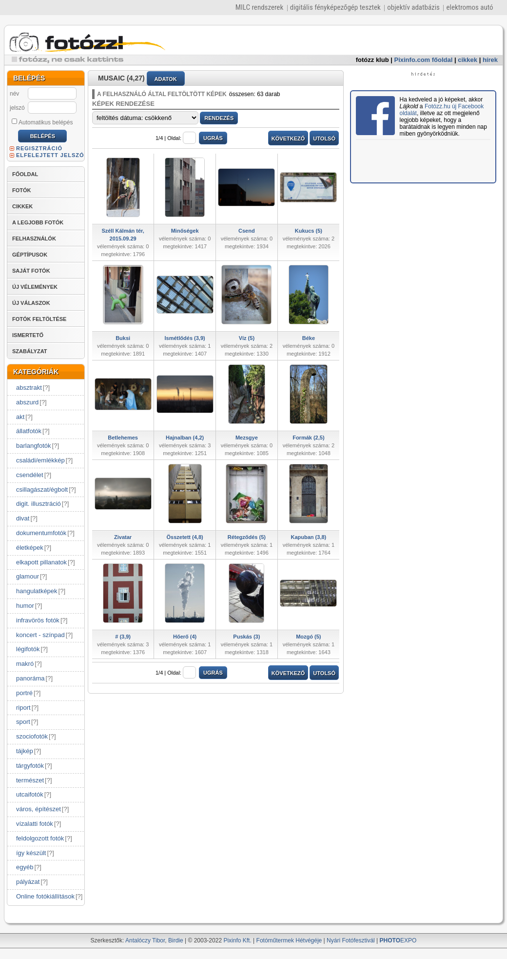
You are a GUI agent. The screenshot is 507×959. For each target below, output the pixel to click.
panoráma (30, 678)
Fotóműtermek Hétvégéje (289, 940)
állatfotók (28, 431)
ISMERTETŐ (27, 335)
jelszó (17, 107)
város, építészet (38, 809)
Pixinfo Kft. (237, 940)
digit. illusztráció (38, 503)
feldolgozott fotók (40, 838)
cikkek (467, 59)
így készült (31, 853)
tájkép (24, 751)
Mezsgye (246, 437)
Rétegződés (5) (247, 537)
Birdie (175, 940)
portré (24, 693)
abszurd (27, 402)
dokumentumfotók (41, 533)
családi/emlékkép (40, 460)
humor (25, 605)
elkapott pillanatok (41, 562)
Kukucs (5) (308, 231)
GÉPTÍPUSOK (29, 255)
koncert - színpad (40, 635)
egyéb (24, 867)
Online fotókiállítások (45, 896)
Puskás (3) (246, 636)
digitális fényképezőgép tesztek (335, 7)
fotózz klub (372, 59)
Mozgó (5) (308, 636)
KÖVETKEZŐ (288, 138)
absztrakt (29, 387)
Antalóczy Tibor (145, 940)
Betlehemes (123, 437)
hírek (490, 59)
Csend (246, 231)
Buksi (123, 338)
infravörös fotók (37, 620)
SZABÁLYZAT (29, 351)
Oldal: (181, 138)
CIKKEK (22, 206)
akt (20, 416)
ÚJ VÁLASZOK (31, 303)
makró (25, 663)
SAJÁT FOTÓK (31, 271)
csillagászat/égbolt (42, 489)
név (14, 93)
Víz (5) (246, 338)
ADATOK (166, 79)
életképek (29, 547)
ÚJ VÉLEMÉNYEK (35, 287)
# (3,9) (123, 636)
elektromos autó (469, 7)
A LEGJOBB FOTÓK (37, 222)
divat (22, 518)
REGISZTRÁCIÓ (39, 148)
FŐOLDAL (25, 174)
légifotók (27, 649)
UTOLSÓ (324, 138)
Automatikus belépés (42, 122)
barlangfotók (33, 445)
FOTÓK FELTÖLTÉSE (39, 319)
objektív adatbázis (413, 7)
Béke (308, 338)
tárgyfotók (30, 765)
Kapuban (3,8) (309, 537)
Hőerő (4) (184, 636)
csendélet (29, 475)
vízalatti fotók (34, 823)
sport (23, 721)
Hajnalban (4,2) (185, 437)
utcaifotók (29, 794)
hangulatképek (37, 591)
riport (23, 707)
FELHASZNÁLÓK (34, 238)
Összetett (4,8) (185, 537)
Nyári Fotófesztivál (351, 940)
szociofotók (32, 736)
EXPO (398, 940)
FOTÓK (21, 190)
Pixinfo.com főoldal (423, 59)
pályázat (27, 881)
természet (30, 780)
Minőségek (185, 231)
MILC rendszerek (259, 7)
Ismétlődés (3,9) (185, 338)
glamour (27, 576)
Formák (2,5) (308, 437)
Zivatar (123, 537)
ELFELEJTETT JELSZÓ (50, 155)
